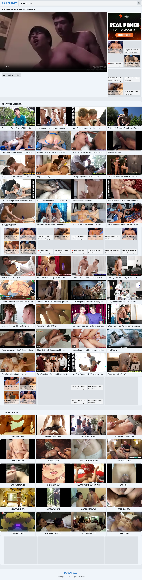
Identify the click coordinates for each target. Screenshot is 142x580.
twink (10, 75)
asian (18, 75)
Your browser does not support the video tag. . (53, 42)
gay (4, 75)
